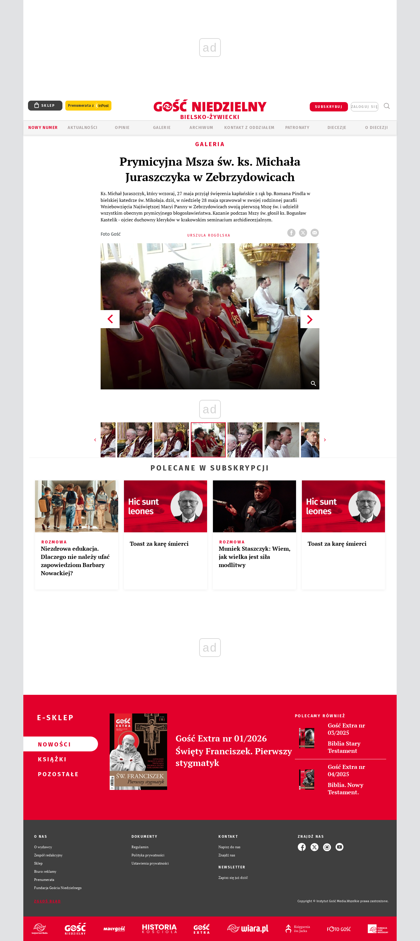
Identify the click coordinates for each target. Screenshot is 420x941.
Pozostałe (51, 774)
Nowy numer (43, 127)
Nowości (51, 744)
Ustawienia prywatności (150, 863)
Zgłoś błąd (47, 901)
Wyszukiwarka (386, 106)
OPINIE (122, 127)
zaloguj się (364, 107)
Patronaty (297, 127)
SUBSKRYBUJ (328, 107)
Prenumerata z (88, 105)
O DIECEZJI (376, 127)
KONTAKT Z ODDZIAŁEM (249, 127)
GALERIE (162, 127)
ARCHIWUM (201, 127)
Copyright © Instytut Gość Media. (322, 901)
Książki (51, 759)
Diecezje (337, 127)
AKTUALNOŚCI (82, 127)
